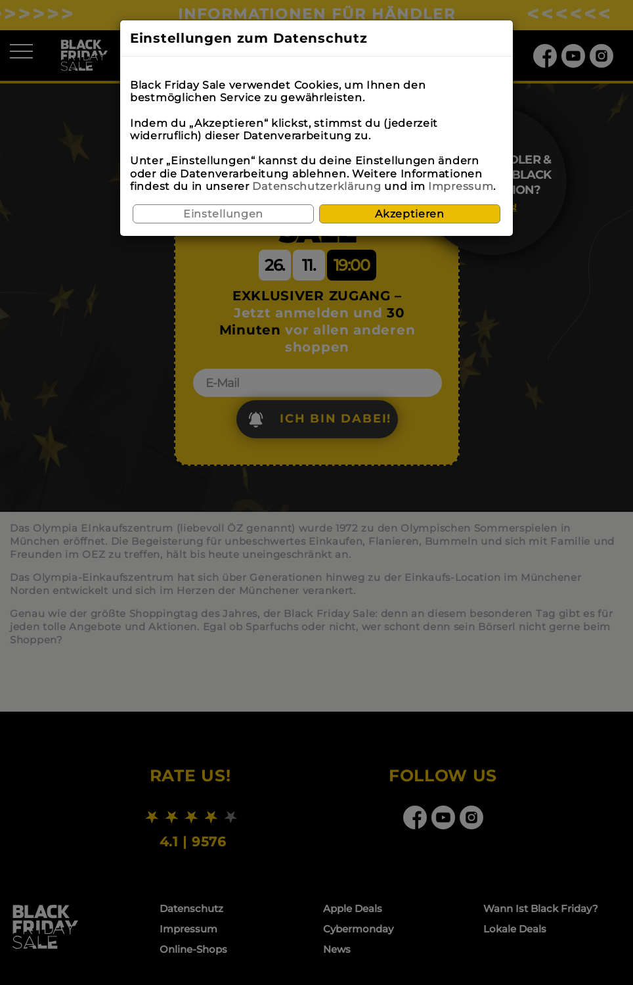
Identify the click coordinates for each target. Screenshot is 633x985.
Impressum (460, 186)
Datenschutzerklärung (316, 186)
